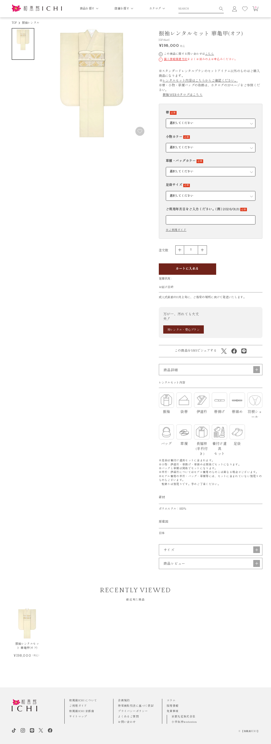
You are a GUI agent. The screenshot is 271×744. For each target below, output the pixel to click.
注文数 (164, 250)
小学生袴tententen (184, 722)
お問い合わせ (127, 722)
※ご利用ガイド (176, 230)
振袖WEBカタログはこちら (183, 95)
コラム (171, 700)
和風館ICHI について (83, 700)
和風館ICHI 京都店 (81, 711)
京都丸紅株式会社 (183, 716)
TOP (14, 22)
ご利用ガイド (78, 705)
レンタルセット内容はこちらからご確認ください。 (200, 81)
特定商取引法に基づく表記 (136, 705)
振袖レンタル (30, 22)
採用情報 (173, 705)
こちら (209, 53)
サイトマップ (78, 716)
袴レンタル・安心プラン (183, 329)
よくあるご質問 (128, 716)
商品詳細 (212, 377)
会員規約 (124, 700)
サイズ (212, 557)
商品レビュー (212, 571)
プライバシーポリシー (133, 711)
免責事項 (173, 711)
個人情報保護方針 (175, 59)
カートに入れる (187, 269)
